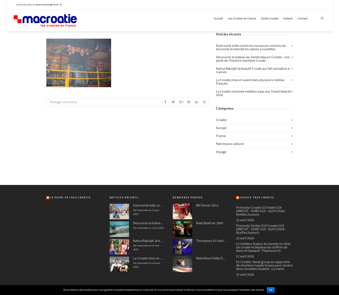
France (221, 136)
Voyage (221, 152)
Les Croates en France (242, 19)
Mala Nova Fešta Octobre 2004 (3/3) (211, 258)
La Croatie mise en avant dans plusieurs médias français (250, 82)
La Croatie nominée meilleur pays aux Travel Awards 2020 (253, 93)
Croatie (221, 120)
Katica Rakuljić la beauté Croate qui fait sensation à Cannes (253, 70)
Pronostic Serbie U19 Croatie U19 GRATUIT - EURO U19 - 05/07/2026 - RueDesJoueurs (261, 229)
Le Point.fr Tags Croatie (70, 197)
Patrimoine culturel (230, 144)
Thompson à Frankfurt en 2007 (211, 241)
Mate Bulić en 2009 (209, 223)
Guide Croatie (269, 19)
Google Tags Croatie (257, 197)
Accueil (218, 19)
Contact (302, 19)
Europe (221, 128)
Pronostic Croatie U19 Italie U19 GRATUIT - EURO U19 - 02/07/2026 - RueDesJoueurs (261, 211)
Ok (270, 290)
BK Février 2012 (207, 205)
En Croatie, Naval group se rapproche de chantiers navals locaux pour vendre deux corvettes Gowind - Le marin (264, 265)
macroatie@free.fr (49, 4)
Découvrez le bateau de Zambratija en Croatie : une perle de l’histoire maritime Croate (253, 59)
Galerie (288, 19)
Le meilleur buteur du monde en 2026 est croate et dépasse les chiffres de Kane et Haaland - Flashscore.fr (263, 247)
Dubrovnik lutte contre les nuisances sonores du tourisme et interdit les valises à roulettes (251, 47)
